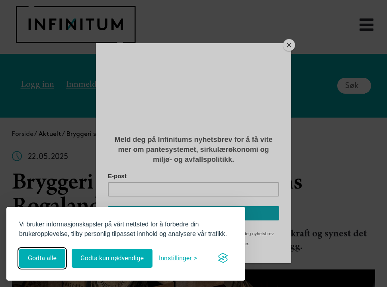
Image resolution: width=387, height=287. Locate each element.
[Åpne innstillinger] (178, 258)
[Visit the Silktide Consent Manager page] (223, 258)
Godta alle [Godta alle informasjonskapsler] (42, 258)
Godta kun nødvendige (112, 258)
